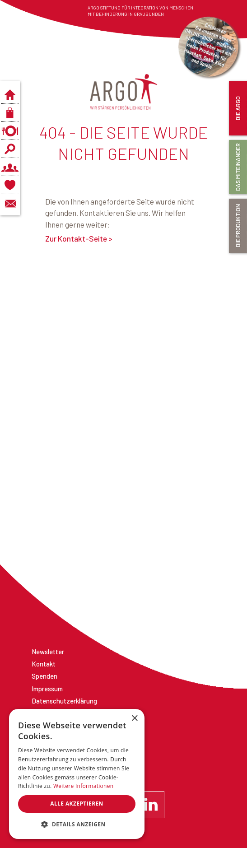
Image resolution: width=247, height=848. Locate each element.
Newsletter (48, 652)
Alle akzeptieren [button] (76, 803)
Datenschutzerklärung (64, 701)
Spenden (44, 676)
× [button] (134, 718)
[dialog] (76, 774)
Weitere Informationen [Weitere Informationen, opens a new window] (83, 786)
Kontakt (44, 664)
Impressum (47, 689)
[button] (76, 824)
